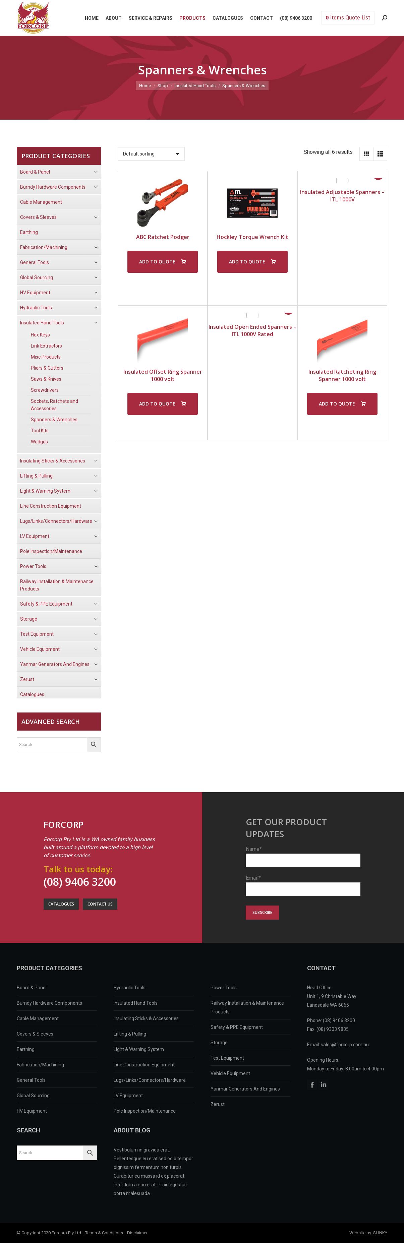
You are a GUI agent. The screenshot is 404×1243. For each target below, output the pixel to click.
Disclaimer (137, 1232)
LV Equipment (128, 1095)
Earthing (26, 1049)
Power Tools (224, 987)
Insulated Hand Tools (136, 1003)
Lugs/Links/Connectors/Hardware (150, 1080)
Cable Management (38, 1018)
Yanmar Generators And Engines (245, 1089)
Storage (219, 1042)
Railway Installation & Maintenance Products (247, 1007)
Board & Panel (32, 987)
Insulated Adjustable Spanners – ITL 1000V (342, 195)
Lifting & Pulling (130, 1034)
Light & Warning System (139, 1049)
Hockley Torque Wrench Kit (252, 237)
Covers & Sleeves (35, 1034)
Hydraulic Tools (130, 987)
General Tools (31, 1080)
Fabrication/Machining (40, 1064)
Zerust (218, 1104)
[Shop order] (151, 154)
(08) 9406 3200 (80, 881)
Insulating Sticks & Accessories (146, 1018)
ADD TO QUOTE (157, 261)
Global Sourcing (33, 1095)
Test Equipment (227, 1058)
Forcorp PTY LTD (33, 18)
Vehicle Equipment (230, 1073)
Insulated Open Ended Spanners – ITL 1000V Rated (252, 330)
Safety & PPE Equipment (237, 1027)
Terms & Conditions (104, 1232)
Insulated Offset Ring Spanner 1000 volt (162, 375)
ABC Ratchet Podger (162, 237)
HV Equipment (32, 1111)
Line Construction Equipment (144, 1064)
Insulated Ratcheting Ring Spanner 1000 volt (342, 375)
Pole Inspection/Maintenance (145, 1111)
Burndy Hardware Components (49, 1003)
